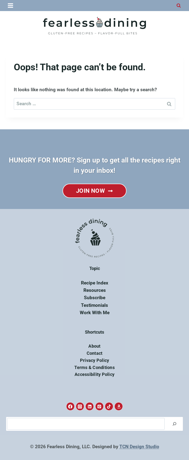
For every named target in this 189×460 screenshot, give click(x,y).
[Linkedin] (89, 406)
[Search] (174, 424)
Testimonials (94, 305)
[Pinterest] (99, 406)
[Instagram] (80, 406)
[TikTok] (109, 406)
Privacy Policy (94, 360)
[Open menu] (11, 5)
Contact (95, 353)
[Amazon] (118, 406)
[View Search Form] (178, 5)
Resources (94, 290)
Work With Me (95, 312)
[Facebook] (70, 406)
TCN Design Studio (139, 446)
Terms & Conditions (94, 367)
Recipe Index (94, 283)
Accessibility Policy (94, 374)
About (94, 346)
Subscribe (94, 297)
